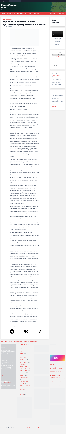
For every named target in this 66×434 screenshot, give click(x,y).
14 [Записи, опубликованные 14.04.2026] (54, 61)
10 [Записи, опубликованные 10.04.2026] (60, 59)
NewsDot (38, 427)
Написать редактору (60, 13)
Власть (21, 353)
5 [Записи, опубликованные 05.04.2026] (63, 57)
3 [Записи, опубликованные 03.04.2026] (60, 57)
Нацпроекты (22, 372)
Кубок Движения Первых (56, 385)
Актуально (22, 351)
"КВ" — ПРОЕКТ (23, 344)
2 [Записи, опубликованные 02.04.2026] (58, 57)
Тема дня (22, 394)
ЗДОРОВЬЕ (22, 360)
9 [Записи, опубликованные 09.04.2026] (58, 59)
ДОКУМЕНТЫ (52, 13)
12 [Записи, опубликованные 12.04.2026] (63, 59)
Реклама (22, 389)
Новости (3, 13)
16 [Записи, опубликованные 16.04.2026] (58, 61)
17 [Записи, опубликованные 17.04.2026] (60, 61)
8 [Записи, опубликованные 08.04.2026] (56, 59)
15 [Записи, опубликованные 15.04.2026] (56, 61)
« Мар (57, 67)
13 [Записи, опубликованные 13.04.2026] (53, 61)
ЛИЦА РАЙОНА (28, 13)
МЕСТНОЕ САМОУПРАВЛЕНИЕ (24, 365)
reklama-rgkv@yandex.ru (8, 382)
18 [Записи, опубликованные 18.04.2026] (62, 61)
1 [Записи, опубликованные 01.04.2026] (56, 57)
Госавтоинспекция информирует (24, 356)
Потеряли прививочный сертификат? (55, 381)
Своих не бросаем (36, 13)
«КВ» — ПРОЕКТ (20, 13)
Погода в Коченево (56, 75)
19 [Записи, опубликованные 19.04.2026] (63, 61)
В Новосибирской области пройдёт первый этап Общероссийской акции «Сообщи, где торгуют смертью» (57, 376)
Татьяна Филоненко (55, 105)
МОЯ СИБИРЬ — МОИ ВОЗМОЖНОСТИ (25, 369)
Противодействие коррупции (24, 382)
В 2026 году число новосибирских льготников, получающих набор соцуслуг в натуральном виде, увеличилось (57, 369)
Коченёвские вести (9, 6)
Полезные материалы (7, 19)
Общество (22, 375)
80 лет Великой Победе (25, 347)
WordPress (29, 427)
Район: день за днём (11, 13)
